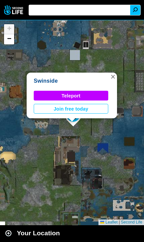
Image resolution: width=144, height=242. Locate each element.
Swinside (46, 81)
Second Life (14, 10)
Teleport (71, 95)
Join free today (71, 109)
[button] (113, 77)
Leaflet (108, 222)
